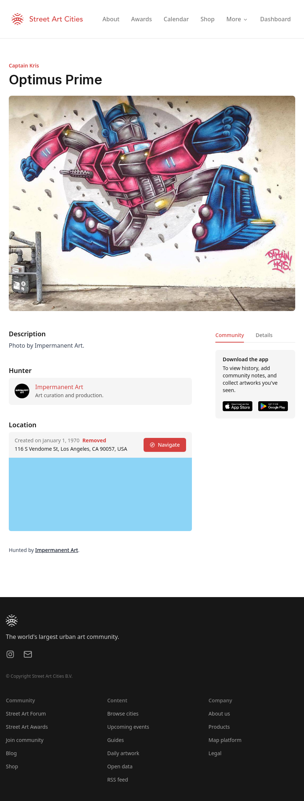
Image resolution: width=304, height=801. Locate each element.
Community (229, 335)
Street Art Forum (26, 713)
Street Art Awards (27, 726)
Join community (25, 739)
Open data (120, 766)
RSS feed (117, 779)
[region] (100, 494)
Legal (214, 753)
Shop (12, 766)
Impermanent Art (59, 387)
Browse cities (123, 713)
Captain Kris (24, 65)
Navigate (165, 444)
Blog (11, 753)
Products (219, 726)
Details (264, 335)
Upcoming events (128, 726)
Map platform (224, 739)
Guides (115, 739)
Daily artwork (123, 753)
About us (219, 713)
